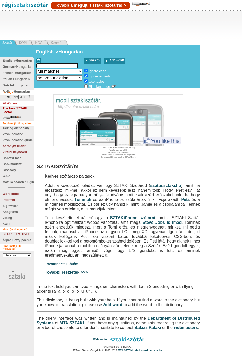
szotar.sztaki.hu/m (62, 264)
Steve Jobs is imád (162, 222)
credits (158, 350)
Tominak (82, 199)
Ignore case (97, 71)
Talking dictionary (16, 128)
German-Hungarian (18, 67)
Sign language (99, 87)
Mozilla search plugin (18, 182)
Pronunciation (13, 134)
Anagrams (10, 212)
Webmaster (100, 339)
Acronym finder (14, 146)
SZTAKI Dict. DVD (16, 234)
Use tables (96, 81)
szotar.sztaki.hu (165, 185)
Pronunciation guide (18, 140)
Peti (185, 199)
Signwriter (10, 206)
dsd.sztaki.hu (143, 350)
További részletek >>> (66, 272)
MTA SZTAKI (72, 323)
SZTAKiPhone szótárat (132, 218)
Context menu (13, 158)
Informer (9, 200)
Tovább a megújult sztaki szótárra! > (90, 5)
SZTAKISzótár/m (57, 166)
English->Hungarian (59, 52)
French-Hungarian (17, 73)
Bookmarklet (12, 164)
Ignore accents (99, 76)
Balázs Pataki (147, 327)
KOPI (6, 224)
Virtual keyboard (15, 152)
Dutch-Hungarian (16, 85)
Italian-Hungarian (16, 79)
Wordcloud (11, 194)
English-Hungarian (17, 60)
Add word (116, 60)
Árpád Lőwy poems (17, 240)
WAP (6, 176)
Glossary (9, 170)
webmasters (186, 327)
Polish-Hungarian (16, 91)
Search (94, 60)
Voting (7, 218)
